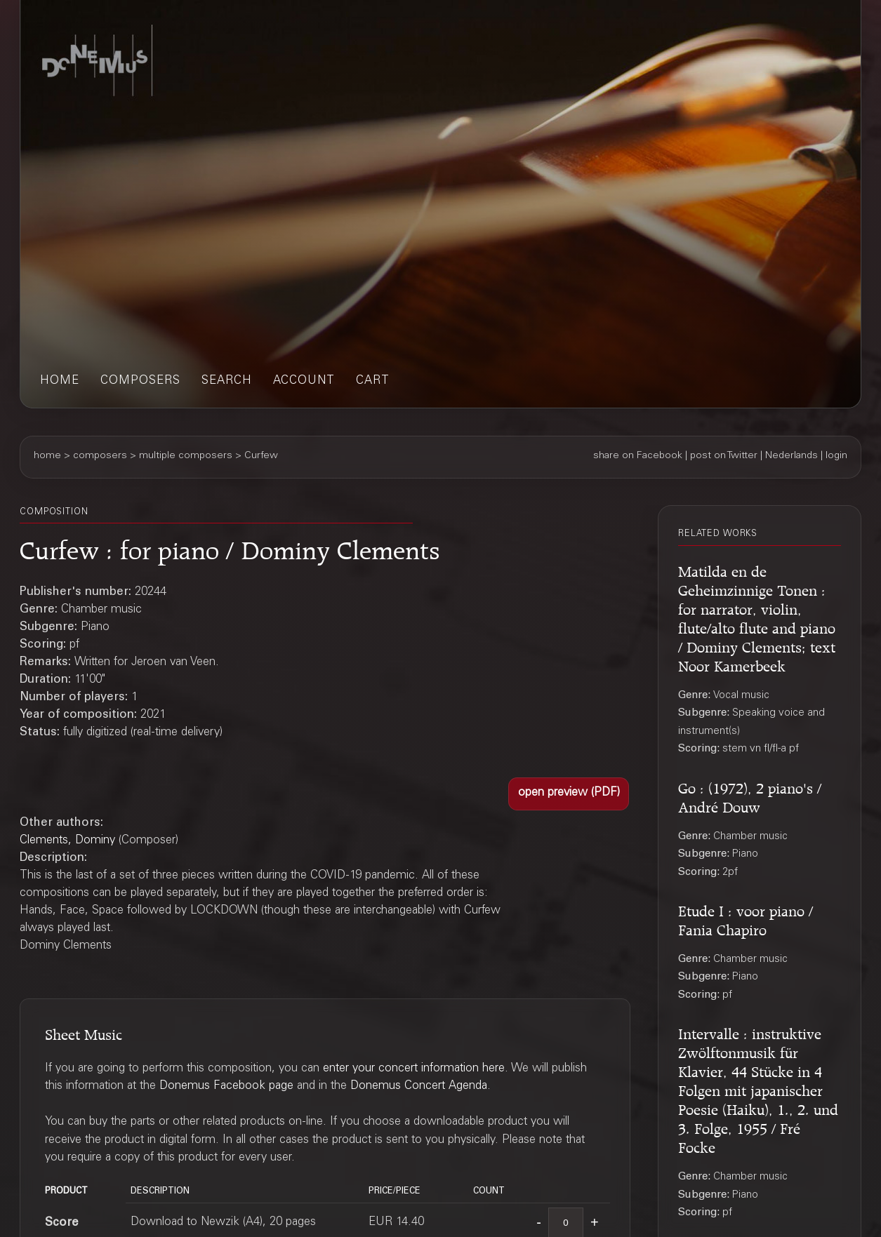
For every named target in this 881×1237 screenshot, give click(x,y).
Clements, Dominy (67, 841)
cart (373, 381)
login (836, 456)
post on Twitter (723, 456)
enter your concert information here (414, 1069)
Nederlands (791, 456)
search (226, 381)
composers (140, 381)
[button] (568, 793)
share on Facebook (637, 456)
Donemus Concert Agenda (418, 1086)
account (304, 381)
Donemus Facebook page (226, 1086)
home (59, 381)
